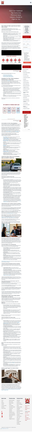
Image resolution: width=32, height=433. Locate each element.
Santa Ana (8, 80)
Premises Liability (25, 94)
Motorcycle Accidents (26, 85)
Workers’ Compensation (25, 106)
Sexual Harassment (26, 99)
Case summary (25, 47)
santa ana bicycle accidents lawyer (8, 75)
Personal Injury (25, 90)
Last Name (28, 39)
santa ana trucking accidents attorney (8, 76)
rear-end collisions (8, 131)
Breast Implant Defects (26, 72)
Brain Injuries (11, 401)
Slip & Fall (18, 412)
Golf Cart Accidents (26, 82)
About (2, 401)
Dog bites (4, 145)
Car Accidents (25, 74)
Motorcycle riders (5, 140)
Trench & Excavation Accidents (26, 101)
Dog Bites (24, 79)
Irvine (10, 362)
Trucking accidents (6, 138)
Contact (2, 404)
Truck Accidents (25, 103)
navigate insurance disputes (7, 275)
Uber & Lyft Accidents (26, 104)
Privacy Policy (3, 408)
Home (2, 400)
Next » (29, 129)
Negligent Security (26, 87)
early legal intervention (10, 213)
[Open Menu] (30, 2)
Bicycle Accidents (25, 69)
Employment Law (25, 80)
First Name (24, 39)
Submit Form (27, 62)
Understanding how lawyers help (5, 261)
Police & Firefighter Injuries (26, 92)
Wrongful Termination (26, 108)
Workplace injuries (6, 151)
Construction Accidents (26, 77)
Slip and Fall (25, 97)
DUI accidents (17, 131)
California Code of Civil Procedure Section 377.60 (8, 217)
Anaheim (13, 362)
